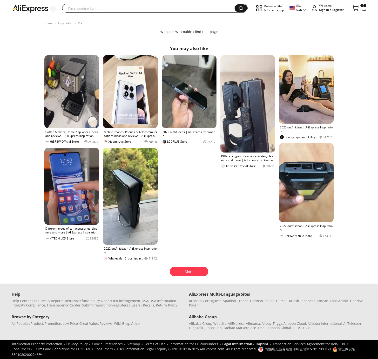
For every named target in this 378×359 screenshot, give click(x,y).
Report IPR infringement (120, 301)
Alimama (253, 323)
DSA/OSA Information (159, 301)
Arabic (343, 301)
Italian (269, 301)
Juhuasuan (213, 328)
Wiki (117, 323)
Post (81, 23)
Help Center (21, 301)
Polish (194, 305)
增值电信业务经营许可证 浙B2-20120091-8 (298, 349)
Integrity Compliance (28, 305)
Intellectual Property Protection (37, 344)
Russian (195, 301)
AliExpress (236, 323)
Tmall (261, 328)
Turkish (293, 301)
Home (48, 23)
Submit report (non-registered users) (112, 305)
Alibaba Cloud (295, 323)
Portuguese (212, 301)
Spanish (229, 301)
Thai (333, 301)
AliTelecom (352, 323)
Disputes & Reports (47, 301)
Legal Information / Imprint (245, 344)
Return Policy (166, 305)
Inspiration (65, 23)
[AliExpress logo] (30, 8)
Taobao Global (279, 328)
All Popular (20, 323)
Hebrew (356, 301)
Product (37, 323)
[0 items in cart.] (359, 8)
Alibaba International (325, 323)
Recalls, (149, 305)
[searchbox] (150, 8)
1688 (306, 328)
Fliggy (277, 323)
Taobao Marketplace (239, 328)
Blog (125, 323)
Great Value (88, 323)
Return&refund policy (82, 301)
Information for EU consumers (193, 344)
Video (135, 323)
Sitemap (133, 344)
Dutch (281, 301)
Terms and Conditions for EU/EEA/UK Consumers (73, 349)
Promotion (53, 323)
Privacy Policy (77, 344)
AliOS (296, 328)
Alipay (266, 323)
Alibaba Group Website (207, 323)
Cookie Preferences (107, 344)
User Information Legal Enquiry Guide (147, 349)
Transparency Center (64, 305)
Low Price (70, 323)
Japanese (308, 301)
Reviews (106, 323)
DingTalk (196, 328)
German (256, 301)
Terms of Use (154, 344)
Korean (322, 301)
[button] (53, 9)
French (243, 301)
